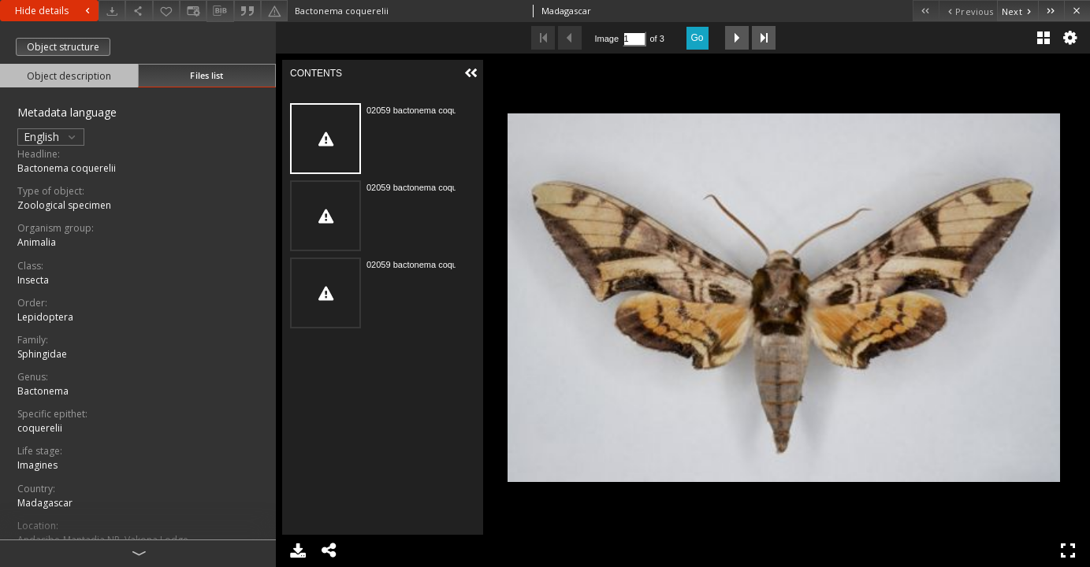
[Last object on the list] (1051, 10)
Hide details (54, 10)
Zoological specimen (64, 205)
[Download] (112, 10)
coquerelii (39, 428)
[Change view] (193, 10)
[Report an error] (274, 10)
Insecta (33, 280)
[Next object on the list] (1017, 10)
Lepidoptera (45, 317)
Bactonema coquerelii (66, 168)
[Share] (138, 10)
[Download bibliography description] (219, 11)
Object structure (63, 47)
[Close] (1077, 10)
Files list (206, 75)
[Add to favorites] (166, 10)
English (51, 136)
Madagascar (45, 503)
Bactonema (43, 391)
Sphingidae (42, 354)
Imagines (37, 465)
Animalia (36, 242)
